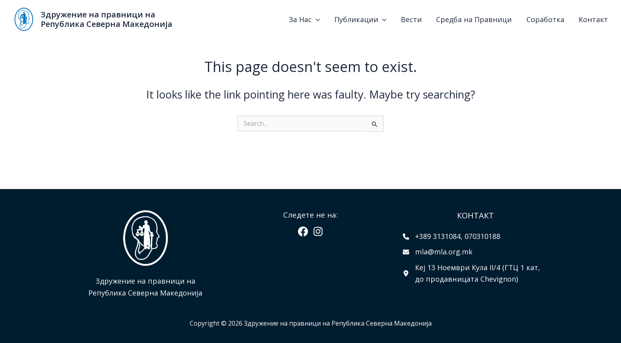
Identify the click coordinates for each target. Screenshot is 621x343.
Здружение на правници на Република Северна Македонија (106, 19)
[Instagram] (318, 231)
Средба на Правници (492, 19)
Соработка (556, 19)
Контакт (596, 19)
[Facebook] (303, 231)
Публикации (393, 19)
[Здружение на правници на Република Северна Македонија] (24, 18)
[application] (355, 19)
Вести (436, 19)
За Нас (344, 19)
